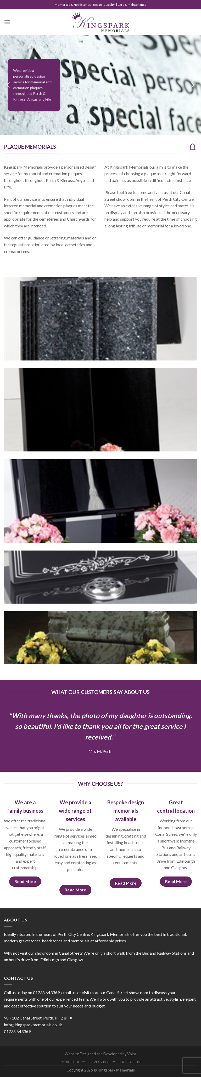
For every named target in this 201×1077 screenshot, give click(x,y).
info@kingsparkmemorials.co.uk (33, 1024)
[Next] (192, 85)
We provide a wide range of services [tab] (75, 810)
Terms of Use (130, 1062)
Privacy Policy (101, 1062)
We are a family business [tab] (25, 806)
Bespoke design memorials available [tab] (125, 810)
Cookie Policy (72, 1062)
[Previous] (8, 85)
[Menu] (7, 22)
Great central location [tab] (176, 806)
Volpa (132, 1054)
